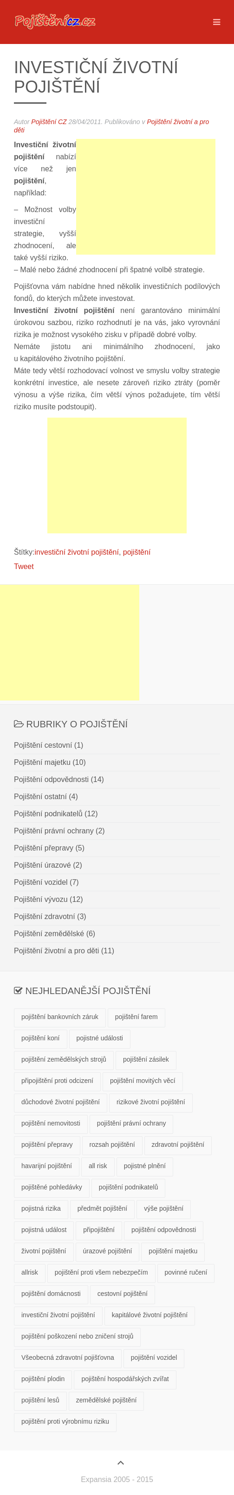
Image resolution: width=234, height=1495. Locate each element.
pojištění (137, 552)
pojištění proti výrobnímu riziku (65, 1421)
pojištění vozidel (154, 1357)
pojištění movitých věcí (143, 1080)
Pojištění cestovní (43, 745)
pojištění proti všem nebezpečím (101, 1272)
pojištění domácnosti (51, 1293)
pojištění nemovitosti (50, 1123)
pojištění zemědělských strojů (63, 1059)
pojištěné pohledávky (51, 1187)
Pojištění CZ (48, 121)
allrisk (29, 1272)
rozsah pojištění (112, 1144)
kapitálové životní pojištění (150, 1315)
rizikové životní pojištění (151, 1102)
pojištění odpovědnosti (163, 1229)
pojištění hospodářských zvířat (125, 1378)
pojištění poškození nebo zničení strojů (77, 1336)
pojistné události (100, 1038)
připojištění (99, 1229)
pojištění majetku (173, 1251)
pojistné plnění (145, 1166)
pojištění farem (136, 1016)
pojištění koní (40, 1038)
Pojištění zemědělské (49, 934)
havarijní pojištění (46, 1166)
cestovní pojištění (123, 1293)
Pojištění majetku (42, 762)
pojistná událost (43, 1229)
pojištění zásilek (146, 1059)
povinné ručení (186, 1272)
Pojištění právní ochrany (54, 831)
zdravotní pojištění (178, 1144)
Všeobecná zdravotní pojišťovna (67, 1357)
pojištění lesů (40, 1400)
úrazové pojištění (107, 1251)
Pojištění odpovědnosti (51, 779)
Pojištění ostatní (40, 797)
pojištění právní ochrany (131, 1123)
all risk (98, 1166)
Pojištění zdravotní (44, 916)
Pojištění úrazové (42, 865)
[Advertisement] (145, 197)
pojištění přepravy (47, 1144)
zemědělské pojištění (106, 1400)
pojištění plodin (43, 1378)
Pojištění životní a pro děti (56, 951)
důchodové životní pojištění (60, 1102)
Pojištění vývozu (41, 899)
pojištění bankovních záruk (59, 1016)
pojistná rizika (41, 1208)
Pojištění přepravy (43, 848)
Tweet (24, 566)
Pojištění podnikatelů (48, 814)
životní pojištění (43, 1251)
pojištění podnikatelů (128, 1187)
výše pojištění (163, 1208)
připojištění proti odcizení (57, 1080)
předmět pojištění (102, 1208)
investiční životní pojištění (76, 552)
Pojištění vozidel (41, 882)
